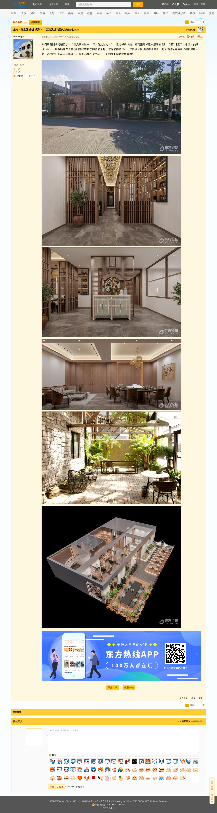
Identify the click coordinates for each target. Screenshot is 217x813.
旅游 (42, 13)
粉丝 (22, 63)
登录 (203, 4)
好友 (54, 755)
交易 (211, 13)
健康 (146, 13)
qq (188, 36)
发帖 (175, 4)
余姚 (31, 29)
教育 (89, 13)
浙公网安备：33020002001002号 (108, 804)
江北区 (24, 29)
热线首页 (37, 4)
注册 (196, 4)
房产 (33, 13)
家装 (99, 13)
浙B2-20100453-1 (58, 801)
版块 (67, 4)
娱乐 (127, 13)
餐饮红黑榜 (179, 13)
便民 (165, 13)
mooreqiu (18, 36)
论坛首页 (53, 4)
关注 (186, 4)
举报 (201, 698)
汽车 (61, 13)
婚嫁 (70, 13)
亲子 (108, 13)
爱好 (52, 13)
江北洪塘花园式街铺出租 (60, 29)
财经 (156, 13)
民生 (14, 13)
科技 (192, 13)
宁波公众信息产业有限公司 (103, 801)
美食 (118, 13)
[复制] (76, 29)
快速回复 (184, 698)
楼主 (200, 36)
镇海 (37, 29)
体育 (137, 13)
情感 (23, 13)
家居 (80, 13)
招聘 (202, 13)
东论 (15, 29)
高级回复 (186, 721)
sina (192, 36)
